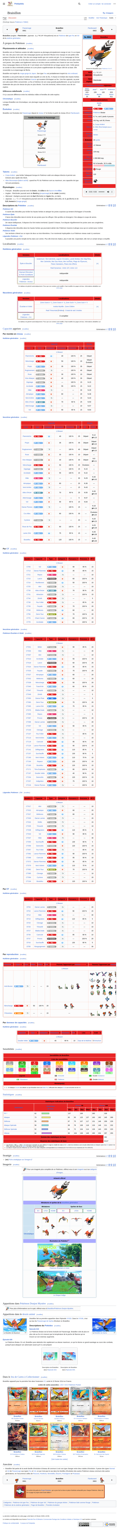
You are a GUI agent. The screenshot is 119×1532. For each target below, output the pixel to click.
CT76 (28, 618)
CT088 (28, 722)
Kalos (87, 88)
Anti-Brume (8, 986)
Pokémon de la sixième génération (16, 1505)
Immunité (61, 1076)
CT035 (28, 826)
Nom (29, 348)
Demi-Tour (40, 614)
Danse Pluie (39, 698)
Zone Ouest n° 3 (59, 302)
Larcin (40, 579)
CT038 (28, 682)
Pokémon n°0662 (21, 22)
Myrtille (99, 94)
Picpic (30, 366)
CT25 (28, 586)
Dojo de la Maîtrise (84, 1041)
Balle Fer (45, 1087)
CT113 (28, 738)
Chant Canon (40, 618)
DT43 (29, 943)
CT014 (28, 659)
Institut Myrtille (58, 306)
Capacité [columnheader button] (38, 559)
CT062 (28, 854)
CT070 (28, 710)
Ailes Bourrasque (101, 127)
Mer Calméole (46, 261)
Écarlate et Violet (26, 306)
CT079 (28, 865)
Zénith (40, 598)
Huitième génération (12, 249)
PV (5, 1113)
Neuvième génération (13, 293)
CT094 (28, 877)
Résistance (23, 1079)
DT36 (29, 935)
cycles (98, 140)
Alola (94, 89)
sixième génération (13, 38)
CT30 (28, 590)
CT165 (28, 765)
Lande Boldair (75, 259)
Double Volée (40, 773)
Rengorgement (39, 946)
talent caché (23, 180)
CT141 (28, 750)
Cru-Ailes (27, 513)
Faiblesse (61, 1079)
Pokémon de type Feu (21, 1502)
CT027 (28, 675)
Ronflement (40, 583)
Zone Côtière (69, 306)
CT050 (28, 698)
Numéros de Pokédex (95, 85)
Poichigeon (66, 1474)
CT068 (28, 858)
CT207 (28, 781)
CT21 (28, 575)
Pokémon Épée (8, 214)
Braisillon (59, 28)
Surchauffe (40, 753)
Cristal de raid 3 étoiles (73, 310)
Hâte (29, 390)
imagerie (81, 1169)
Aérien (95, 135)
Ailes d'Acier (29, 402)
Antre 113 (73, 268)
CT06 (28, 567)
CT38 (28, 602)
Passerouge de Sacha (45, 1321)
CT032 (28, 678)
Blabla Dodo (39, 710)
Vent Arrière (29, 398)
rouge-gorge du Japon (28, 73)
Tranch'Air (39, 686)
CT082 (28, 869)
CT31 (28, 594)
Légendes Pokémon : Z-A (12, 236)
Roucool (36, 1474)
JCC (61, 1385)
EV (107, 1145)
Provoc (39, 718)
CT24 (28, 583)
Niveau (89, 344)
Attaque (7, 1117)
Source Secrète (38, 1418)
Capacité (54, 344)
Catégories (7, 1502)
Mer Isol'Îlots (67, 261)
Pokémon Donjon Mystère (33, 1303)
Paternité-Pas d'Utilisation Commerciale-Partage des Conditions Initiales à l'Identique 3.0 (54, 1519)
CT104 (28, 881)
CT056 (28, 846)
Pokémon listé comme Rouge (79, 1502)
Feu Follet (39, 602)
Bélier (40, 647)
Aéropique (29, 394)
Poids (90, 120)
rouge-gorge (21, 201)
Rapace (40, 761)
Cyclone (27, 520)
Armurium (97, 1041)
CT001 (28, 647)
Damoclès (39, 777)
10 (114, 205)
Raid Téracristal (51, 310)
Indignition (40, 781)
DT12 (29, 915)
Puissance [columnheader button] (73, 559)
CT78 (28, 622)
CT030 (28, 818)
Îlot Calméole (50, 259)
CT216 (28, 785)
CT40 (28, 610)
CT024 (28, 667)
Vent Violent (39, 757)
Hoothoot (43, 1474)
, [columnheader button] (88, 348)
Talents (89, 127)
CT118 (28, 742)
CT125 (28, 746)
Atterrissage (29, 406)
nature (24, 1146)
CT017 (28, 806)
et (107, 68)
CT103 (28, 730)
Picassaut (76, 1474)
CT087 (28, 718)
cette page (59, 288)
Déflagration (39, 750)
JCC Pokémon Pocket (73, 1385)
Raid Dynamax (55, 268)
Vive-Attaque (29, 378)
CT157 (28, 753)
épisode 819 (52, 1370)
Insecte (33, 79)
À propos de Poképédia (27, 1523)
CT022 (28, 810)
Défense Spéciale (10, 1129)
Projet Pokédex (46, 1490)
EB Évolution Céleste (59, 1454)
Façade (40, 606)
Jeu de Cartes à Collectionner (25, 1376)
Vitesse (6, 1133)
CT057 (28, 850)
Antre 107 (65, 268)
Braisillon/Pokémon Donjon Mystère (60, 1308)
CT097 (28, 726)
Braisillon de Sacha (101, 1333)
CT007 (28, 655)
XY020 (69, 1318)
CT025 (28, 671)
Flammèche (29, 356)
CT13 (28, 571)
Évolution (7, 109)
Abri (39, 586)
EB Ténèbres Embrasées (80, 1454)
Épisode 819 (34, 1329)
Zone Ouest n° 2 (46, 302)
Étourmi (58, 1474)
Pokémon (96, 112)
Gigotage (29, 382)
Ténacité (40, 690)
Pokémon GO (8, 209)
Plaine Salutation (57, 264)
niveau (40, 113)
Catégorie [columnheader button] (61, 559)
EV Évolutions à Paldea (101, 1418)
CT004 (28, 651)
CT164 (28, 761)
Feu (73, 36)
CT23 (28, 579)
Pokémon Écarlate (10, 225)
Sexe (90, 164)
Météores (39, 610)
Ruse (30, 374)
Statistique (18, 1107)
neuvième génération (70, 1203)
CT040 (28, 686)
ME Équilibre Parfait (17, 1418)
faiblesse (101, 1079)
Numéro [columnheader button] (28, 559)
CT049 (28, 694)
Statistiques (8, 1094)
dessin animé (28, 1314)
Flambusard (92, 28)
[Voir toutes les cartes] (59, 1459)
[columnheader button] (29, 348)
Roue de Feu (27, 527)
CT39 (28, 606)
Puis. (33, 964)
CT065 (28, 706)
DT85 (29, 946)
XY (45, 1381)
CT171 (28, 769)
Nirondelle (51, 1474)
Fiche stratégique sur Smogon (20, 1160)
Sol (64, 1087)
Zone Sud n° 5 (82, 302)
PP (80, 348)
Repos (39, 575)
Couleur (89, 169)
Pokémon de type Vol (38, 1502)
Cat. (26, 964)
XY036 (80, 1318)
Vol (78, 36)
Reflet (40, 822)
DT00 (29, 907)
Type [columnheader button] (51, 559)
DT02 (29, 911)
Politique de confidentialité (11, 1523)
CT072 (28, 861)
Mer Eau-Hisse (57, 261)
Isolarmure (111, 89)
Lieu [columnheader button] (83, 1033)
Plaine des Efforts (70, 264)
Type (39, 348)
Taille (90, 116)
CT (8, 549)
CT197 (28, 773)
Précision (72, 348)
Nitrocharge (29, 361)
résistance (101, 1076)
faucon (55, 191)
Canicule (40, 742)
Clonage (40, 730)
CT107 (28, 734)
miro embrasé (73, 73)
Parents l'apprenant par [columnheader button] (68, 964)
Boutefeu (27, 540)
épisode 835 (71, 1370)
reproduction (12, 954)
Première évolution (53, 1505)
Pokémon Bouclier (10, 220)
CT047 (28, 690)
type (69, 36)
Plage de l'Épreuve (80, 261)
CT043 (28, 834)
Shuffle (99, 103)
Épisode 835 (7, 1340)
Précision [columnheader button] (83, 559)
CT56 (28, 614)
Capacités (7, 328)
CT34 (28, 598)
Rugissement (30, 370)
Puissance (61, 348)
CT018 (28, 663)
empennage (44, 193)
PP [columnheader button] (92, 559)
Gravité (17, 1087)
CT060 (28, 702)
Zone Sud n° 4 (71, 302)
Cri (99, 186)
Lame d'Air (27, 533)
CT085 (28, 714)
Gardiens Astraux (59, 1418)
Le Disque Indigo (59, 1295)
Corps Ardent (100, 124)
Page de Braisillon (37, 1505)
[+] (97, 263)
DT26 (29, 927)
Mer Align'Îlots (86, 259)
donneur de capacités (17, 1022)
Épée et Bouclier (26, 263)
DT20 (29, 923)
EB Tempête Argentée (38, 1454)
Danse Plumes (27, 507)
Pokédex (22, 205)
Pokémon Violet (9, 231)
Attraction (39, 594)
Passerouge (27, 28)
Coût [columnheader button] (96, 1033)
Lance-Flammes (40, 746)
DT (8, 889)
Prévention (8, 1013)
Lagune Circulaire (62, 259)
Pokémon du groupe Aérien (57, 1502)
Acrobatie (29, 386)
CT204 (28, 777)
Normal (112, 1468)
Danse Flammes (40, 571)
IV (67, 1145)
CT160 (28, 757)
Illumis (111, 94)
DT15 (29, 919)
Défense (7, 1121)
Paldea (87, 94)
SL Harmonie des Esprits (101, 1454)
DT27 (29, 931)
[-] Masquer (59, 352)
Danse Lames (40, 722)
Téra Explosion (39, 769)
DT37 (29, 939)
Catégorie (88, 112)
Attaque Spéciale (10, 1125)
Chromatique (8, 99)
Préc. (40, 964)
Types (89, 109)
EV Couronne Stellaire (80, 1418)
